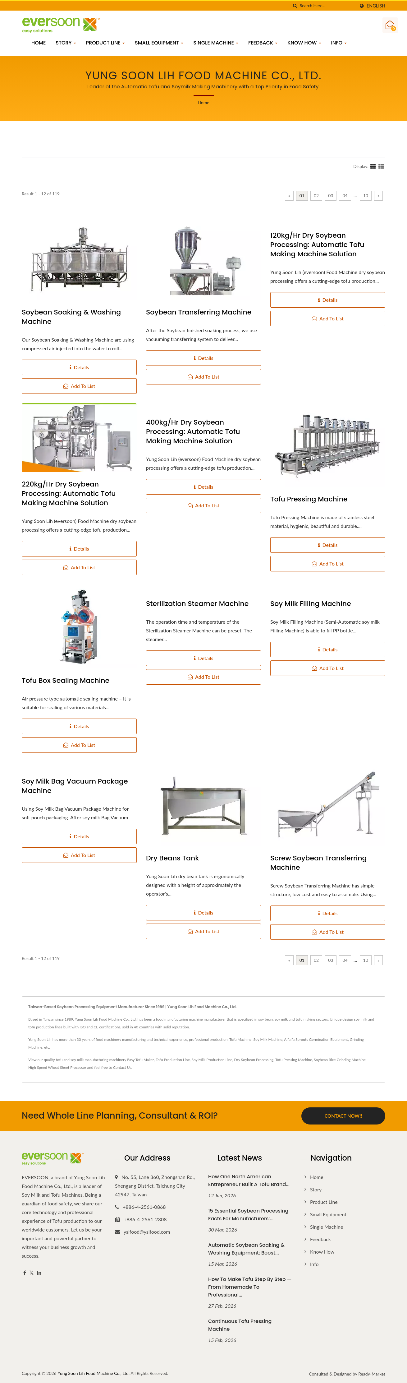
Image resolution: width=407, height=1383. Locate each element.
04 (344, 195)
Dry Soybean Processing (254, 1059)
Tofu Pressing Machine (309, 499)
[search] (295, 6)
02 (316, 195)
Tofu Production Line (173, 1059)
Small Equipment (159, 42)
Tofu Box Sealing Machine (65, 680)
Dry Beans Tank (172, 858)
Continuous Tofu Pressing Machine (240, 1324)
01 (302, 195)
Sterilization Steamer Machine (197, 603)
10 (365, 195)
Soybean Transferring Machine (198, 312)
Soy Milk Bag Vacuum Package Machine (75, 786)
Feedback (262, 42)
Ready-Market (371, 1373)
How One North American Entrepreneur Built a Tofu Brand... (249, 1180)
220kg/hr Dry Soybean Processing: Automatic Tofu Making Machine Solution (69, 494)
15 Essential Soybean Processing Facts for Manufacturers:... (248, 1214)
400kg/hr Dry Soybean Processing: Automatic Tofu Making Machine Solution (193, 432)
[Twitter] (31, 1272)
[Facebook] (24, 1272)
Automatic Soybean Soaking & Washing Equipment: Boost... (246, 1248)
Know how (304, 42)
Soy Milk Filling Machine (310, 603)
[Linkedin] (39, 1272)
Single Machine (215, 42)
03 (330, 195)
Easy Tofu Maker (140, 1059)
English (376, 5)
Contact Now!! (343, 1116)
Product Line (105, 42)
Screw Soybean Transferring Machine (318, 863)
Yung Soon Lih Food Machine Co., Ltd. (93, 1372)
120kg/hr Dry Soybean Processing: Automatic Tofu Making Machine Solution (317, 245)
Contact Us (122, 1067)
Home (38, 42)
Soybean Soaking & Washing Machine (71, 317)
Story (66, 42)
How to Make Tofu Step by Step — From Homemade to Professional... (250, 1286)
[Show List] (381, 166)
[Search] (327, 6)
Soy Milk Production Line (212, 1059)
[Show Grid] (373, 166)
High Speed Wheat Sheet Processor (57, 1067)
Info (339, 42)
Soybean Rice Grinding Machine (340, 1059)
